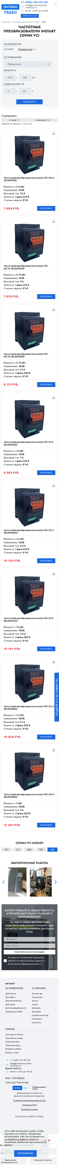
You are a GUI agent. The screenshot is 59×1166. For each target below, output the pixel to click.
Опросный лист (12, 1042)
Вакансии (36, 1012)
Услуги (35, 1001)
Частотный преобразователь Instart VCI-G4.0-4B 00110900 (29, 795)
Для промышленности (15, 1008)
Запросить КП (29, 16)
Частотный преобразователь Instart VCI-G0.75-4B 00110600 (26, 355)
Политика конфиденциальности (29, 1100)
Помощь (10, 1029)
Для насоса (10, 993)
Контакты (36, 1022)
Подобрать (29, 102)
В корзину (46, 208)
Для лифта (10, 997)
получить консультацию (29, 952)
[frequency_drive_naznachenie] (28, 64)
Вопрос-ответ (12, 1052)
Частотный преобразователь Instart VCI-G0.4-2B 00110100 (29, 179)
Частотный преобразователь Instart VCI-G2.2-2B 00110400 (29, 531)
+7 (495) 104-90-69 (34, 2)
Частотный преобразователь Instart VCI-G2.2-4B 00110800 (29, 707)
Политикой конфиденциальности (25, 964)
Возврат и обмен (13, 1049)
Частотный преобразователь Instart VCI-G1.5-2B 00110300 (29, 443)
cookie (32, 1131)
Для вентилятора (13, 1001)
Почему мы (37, 993)
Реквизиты (37, 1019)
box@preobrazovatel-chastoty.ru (36, 6)
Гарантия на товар (14, 1038)
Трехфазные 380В (13, 1012)
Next (55, 882)
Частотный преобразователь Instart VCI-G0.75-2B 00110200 (26, 267)
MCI (29, 849)
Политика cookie (29, 1109)
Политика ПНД (29, 1105)
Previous (3, 882)
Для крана (10, 1004)
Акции (35, 1004)
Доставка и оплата (14, 1034)
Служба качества (40, 1015)
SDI (41, 849)
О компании (39, 988)
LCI (18, 849)
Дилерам (36, 1008)
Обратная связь (12, 1045)
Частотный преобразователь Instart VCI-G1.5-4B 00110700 (29, 619)
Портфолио (37, 997)
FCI (6, 849)
